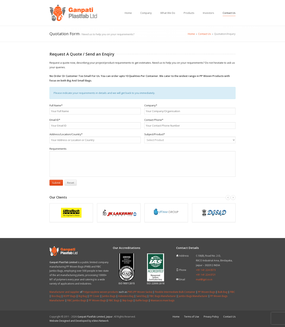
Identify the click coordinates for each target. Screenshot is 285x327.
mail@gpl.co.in (204, 279)
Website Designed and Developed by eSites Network (78, 320)
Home (128, 13)
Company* (150, 105)
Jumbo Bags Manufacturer (193, 296)
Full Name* (56, 105)
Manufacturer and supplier (64, 292)
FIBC (232, 292)
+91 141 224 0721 (206, 274)
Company (146, 13)
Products (189, 13)
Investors (208, 13)
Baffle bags (141, 300)
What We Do (167, 13)
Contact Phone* (153, 120)
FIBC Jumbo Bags (76, 300)
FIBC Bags (114, 300)
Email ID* (54, 120)
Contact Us (229, 13)
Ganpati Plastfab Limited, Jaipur (95, 316)
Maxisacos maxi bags (162, 300)
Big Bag (82, 296)
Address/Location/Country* (66, 134)
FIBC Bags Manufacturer (162, 296)
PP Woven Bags (206, 292)
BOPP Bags (69, 296)
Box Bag (56, 296)
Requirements (57, 148)
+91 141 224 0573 (206, 270)
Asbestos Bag (126, 296)
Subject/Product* (154, 134)
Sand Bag (141, 296)
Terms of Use (191, 316)
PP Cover (94, 296)
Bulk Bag (222, 292)
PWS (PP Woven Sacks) (140, 292)
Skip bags (127, 300)
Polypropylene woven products (100, 292)
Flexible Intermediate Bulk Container (175, 292)
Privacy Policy (211, 316)
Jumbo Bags (109, 296)
